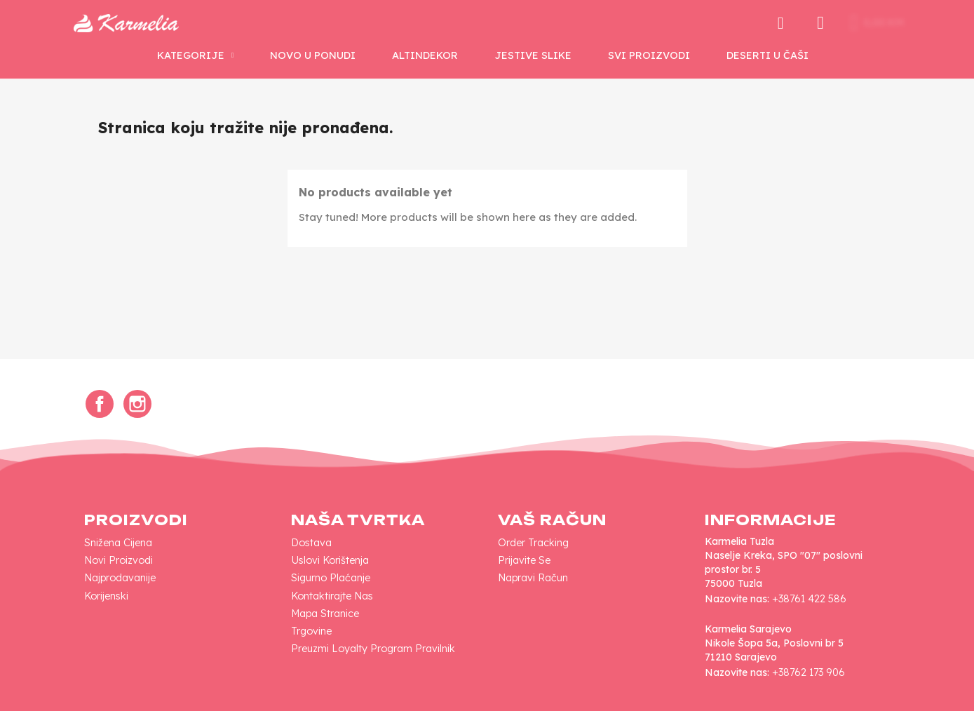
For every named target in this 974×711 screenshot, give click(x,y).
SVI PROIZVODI (649, 55)
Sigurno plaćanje (330, 577)
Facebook (100, 404)
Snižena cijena (118, 542)
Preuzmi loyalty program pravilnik (373, 648)
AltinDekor (425, 55)
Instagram (137, 404)
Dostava (311, 542)
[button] (771, 23)
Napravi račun (533, 577)
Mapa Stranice (325, 613)
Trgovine (311, 631)
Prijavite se (524, 560)
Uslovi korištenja (330, 560)
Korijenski (106, 596)
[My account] (811, 23)
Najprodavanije (120, 577)
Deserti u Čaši (767, 55)
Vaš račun (552, 520)
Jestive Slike (532, 55)
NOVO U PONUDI (313, 55)
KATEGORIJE (195, 55)
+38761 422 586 (809, 598)
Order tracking (533, 542)
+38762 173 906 (808, 672)
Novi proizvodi (118, 560)
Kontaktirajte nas (332, 596)
